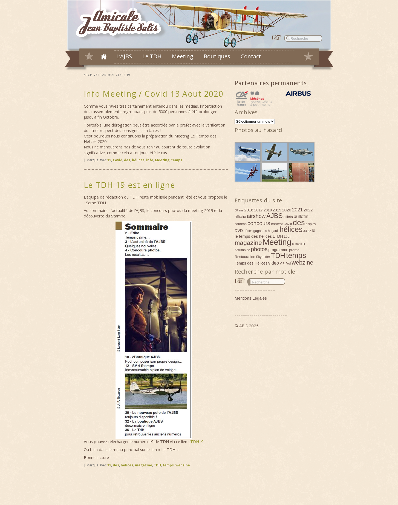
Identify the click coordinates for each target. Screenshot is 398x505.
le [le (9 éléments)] (313, 230)
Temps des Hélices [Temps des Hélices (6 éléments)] (251, 263)
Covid (117, 160)
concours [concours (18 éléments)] (258, 223)
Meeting (182, 56)
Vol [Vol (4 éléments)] (288, 263)
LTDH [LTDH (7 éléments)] (278, 236)
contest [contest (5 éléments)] (277, 224)
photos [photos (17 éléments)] (259, 249)
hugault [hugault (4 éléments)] (273, 231)
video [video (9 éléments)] (273, 262)
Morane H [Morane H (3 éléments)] (298, 243)
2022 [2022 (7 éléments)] (308, 210)
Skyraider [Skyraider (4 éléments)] (263, 257)
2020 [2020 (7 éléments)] (286, 210)
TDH (157, 465)
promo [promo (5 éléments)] (294, 250)
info (149, 160)
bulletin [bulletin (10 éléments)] (301, 216)
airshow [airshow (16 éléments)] (256, 216)
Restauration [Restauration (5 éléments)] (245, 257)
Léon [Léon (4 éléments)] (287, 237)
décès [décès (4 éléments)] (248, 231)
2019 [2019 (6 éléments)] (277, 210)
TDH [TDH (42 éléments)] (278, 255)
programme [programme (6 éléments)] (278, 250)
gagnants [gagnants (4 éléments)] (260, 231)
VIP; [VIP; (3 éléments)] (282, 263)
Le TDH (151, 56)
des (127, 160)
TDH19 (196, 441)
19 (109, 160)
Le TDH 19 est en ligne (129, 184)
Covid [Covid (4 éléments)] (288, 224)
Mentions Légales (251, 298)
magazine (143, 465)
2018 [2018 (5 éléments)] (268, 210)
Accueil (103, 56)
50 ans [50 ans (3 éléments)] (239, 210)
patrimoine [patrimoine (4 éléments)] (242, 250)
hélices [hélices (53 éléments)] (290, 229)
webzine (182, 465)
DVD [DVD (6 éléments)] (239, 230)
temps (176, 160)
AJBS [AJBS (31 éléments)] (274, 215)
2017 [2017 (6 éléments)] (258, 210)
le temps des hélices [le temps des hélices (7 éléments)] (253, 236)
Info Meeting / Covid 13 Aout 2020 (154, 93)
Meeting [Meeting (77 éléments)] (277, 241)
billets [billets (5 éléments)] (288, 217)
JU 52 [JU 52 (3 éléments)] (307, 231)
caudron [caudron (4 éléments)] (241, 224)
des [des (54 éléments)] (299, 222)
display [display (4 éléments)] (311, 224)
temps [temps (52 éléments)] (296, 255)
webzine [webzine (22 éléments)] (302, 262)
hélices (138, 160)
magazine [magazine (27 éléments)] (248, 242)
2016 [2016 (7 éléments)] (248, 210)
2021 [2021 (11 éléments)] (297, 210)
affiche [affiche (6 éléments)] (240, 216)
